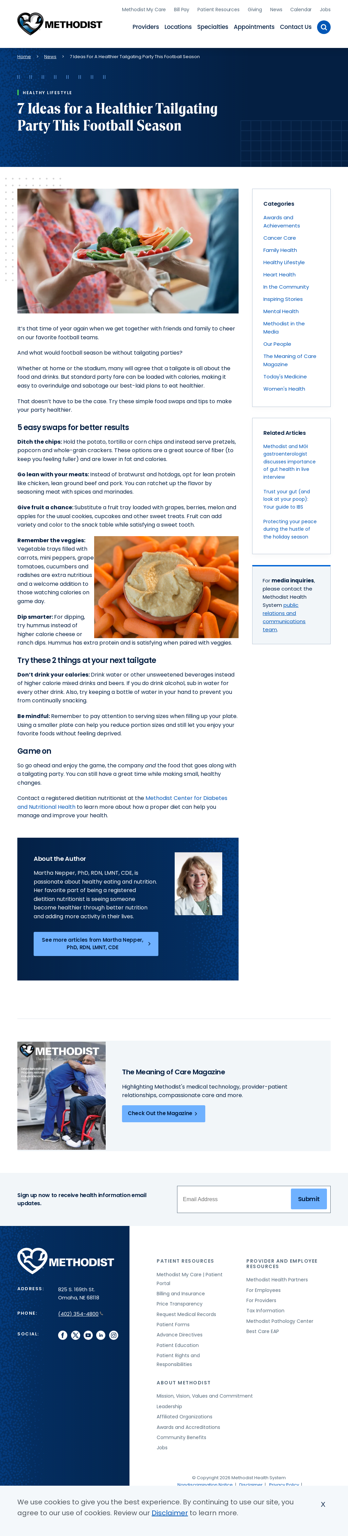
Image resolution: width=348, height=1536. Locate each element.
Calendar (301, 8)
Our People (277, 341)
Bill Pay (181, 8)
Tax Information (265, 1308)
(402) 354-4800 (80, 1311)
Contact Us (296, 26)
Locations (178, 26)
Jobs (325, 8)
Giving (255, 8)
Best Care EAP (262, 1329)
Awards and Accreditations (188, 1424)
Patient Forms (173, 1322)
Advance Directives (180, 1332)
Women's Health (284, 386)
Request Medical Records (186, 1312)
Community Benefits (181, 1435)
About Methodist (184, 1380)
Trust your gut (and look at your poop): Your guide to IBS (286, 497)
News (276, 8)
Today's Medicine (285, 374)
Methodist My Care (144, 8)
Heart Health (279, 272)
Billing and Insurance (181, 1291)
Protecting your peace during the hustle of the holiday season (290, 527)
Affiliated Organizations (184, 1414)
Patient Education (178, 1342)
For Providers (261, 1298)
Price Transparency (180, 1301)
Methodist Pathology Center (279, 1318)
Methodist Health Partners (277, 1277)
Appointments (254, 26)
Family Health (280, 248)
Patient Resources (218, 8)
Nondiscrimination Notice (205, 1482)
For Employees (263, 1287)
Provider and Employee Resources (282, 1261)
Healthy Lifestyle (284, 260)
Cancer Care (279, 235)
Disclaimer (251, 1482)
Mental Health (281, 309)
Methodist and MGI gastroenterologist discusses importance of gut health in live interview (289, 459)
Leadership (169, 1404)
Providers (146, 26)
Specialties (212, 26)
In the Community (286, 284)
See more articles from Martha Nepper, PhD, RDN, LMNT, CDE (97, 941)
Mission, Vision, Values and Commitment (205, 1393)
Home (24, 54)
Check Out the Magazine (163, 1111)
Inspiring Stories (283, 297)
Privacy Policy (284, 1482)
